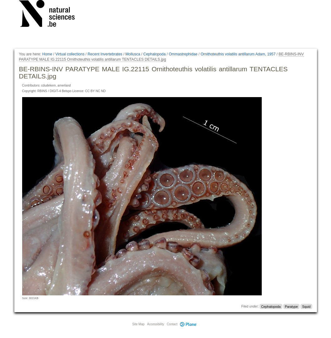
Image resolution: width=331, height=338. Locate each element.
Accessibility (155, 324)
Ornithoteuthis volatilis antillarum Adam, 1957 (238, 54)
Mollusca (132, 54)
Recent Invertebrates (105, 54)
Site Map (138, 324)
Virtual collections (70, 54)
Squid (306, 306)
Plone (189, 324)
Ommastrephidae (183, 54)
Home (47, 54)
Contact (172, 324)
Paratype (291, 306)
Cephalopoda (154, 54)
